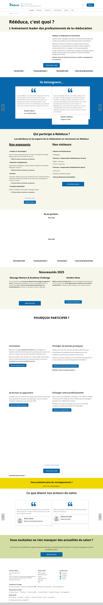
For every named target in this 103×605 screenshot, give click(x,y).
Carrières (27, 597)
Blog (72, 10)
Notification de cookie (14, 579)
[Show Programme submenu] (51, 10)
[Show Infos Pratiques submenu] (62, 10)
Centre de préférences (58, 586)
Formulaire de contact (14, 573)
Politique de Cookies (14, 586)
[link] (30, 198)
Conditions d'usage (54, 592)
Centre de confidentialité (28, 586)
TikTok (62, 579)
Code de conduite (32, 592)
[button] (90, 5)
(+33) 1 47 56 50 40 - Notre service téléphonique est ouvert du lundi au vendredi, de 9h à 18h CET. (22, 577)
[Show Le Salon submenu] (34, 10)
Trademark (23, 592)
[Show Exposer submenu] (69, 10)
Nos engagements (65, 592)
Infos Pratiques (58, 10)
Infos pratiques (42, 573)
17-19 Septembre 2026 (27, 4)
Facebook (63, 573)
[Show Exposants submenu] (42, 10)
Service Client (55, 486)
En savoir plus (12, 597)
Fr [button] (83, 5)
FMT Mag (40, 580)
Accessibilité (51, 597)
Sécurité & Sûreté (43, 592)
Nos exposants (19, 144)
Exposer (66, 10)
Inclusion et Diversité (36, 597)
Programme (48, 10)
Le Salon (31, 10)
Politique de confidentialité (44, 586)
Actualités (20, 597)
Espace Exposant (42, 578)
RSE (45, 597)
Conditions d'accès (14, 592)
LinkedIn (63, 577)
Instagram (63, 575)
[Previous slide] (3, 107)
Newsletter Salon (42, 574)
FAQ (10, 574)
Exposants (39, 10)
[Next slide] (100, 107)
